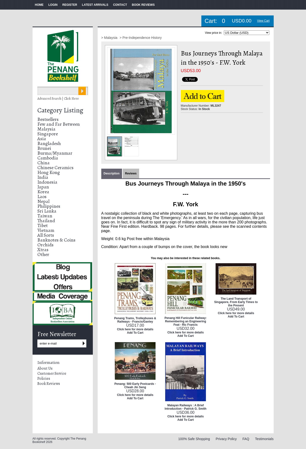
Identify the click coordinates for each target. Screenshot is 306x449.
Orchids (45, 245)
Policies (43, 378)
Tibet (42, 225)
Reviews (131, 173)
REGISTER (69, 5)
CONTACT (120, 5)
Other (43, 254)
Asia (41, 138)
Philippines (48, 206)
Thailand (46, 220)
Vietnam (45, 230)
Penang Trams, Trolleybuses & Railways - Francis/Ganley (135, 320)
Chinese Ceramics (55, 167)
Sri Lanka (46, 211)
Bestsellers (48, 119)
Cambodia (47, 158)
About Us (45, 368)
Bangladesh (49, 143)
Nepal (43, 201)
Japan (43, 187)
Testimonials (264, 439)
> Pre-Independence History (141, 38)
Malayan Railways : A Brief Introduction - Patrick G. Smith (185, 407)
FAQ (246, 439)
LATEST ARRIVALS (95, 5)
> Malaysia (109, 38)
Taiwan (44, 216)
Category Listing (60, 110)
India (42, 177)
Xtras (42, 249)
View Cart (263, 20)
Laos (42, 196)
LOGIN (53, 5)
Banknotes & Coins (56, 240)
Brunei (44, 148)
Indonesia (47, 182)
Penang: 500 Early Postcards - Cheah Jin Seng (135, 385)
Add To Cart (135, 332)
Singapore (47, 134)
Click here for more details (135, 329)
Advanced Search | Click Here (58, 98)
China (43, 162)
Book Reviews (48, 383)
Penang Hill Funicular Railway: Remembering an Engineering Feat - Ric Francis (185, 321)
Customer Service (51, 373)
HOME (39, 5)
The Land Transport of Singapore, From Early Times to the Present (236, 302)
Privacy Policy (226, 439)
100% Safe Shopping (194, 439)
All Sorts (45, 235)
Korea (43, 191)
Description (112, 173)
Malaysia (46, 129)
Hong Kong (48, 172)
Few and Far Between (58, 124)
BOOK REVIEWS (143, 5)
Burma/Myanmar (54, 153)
